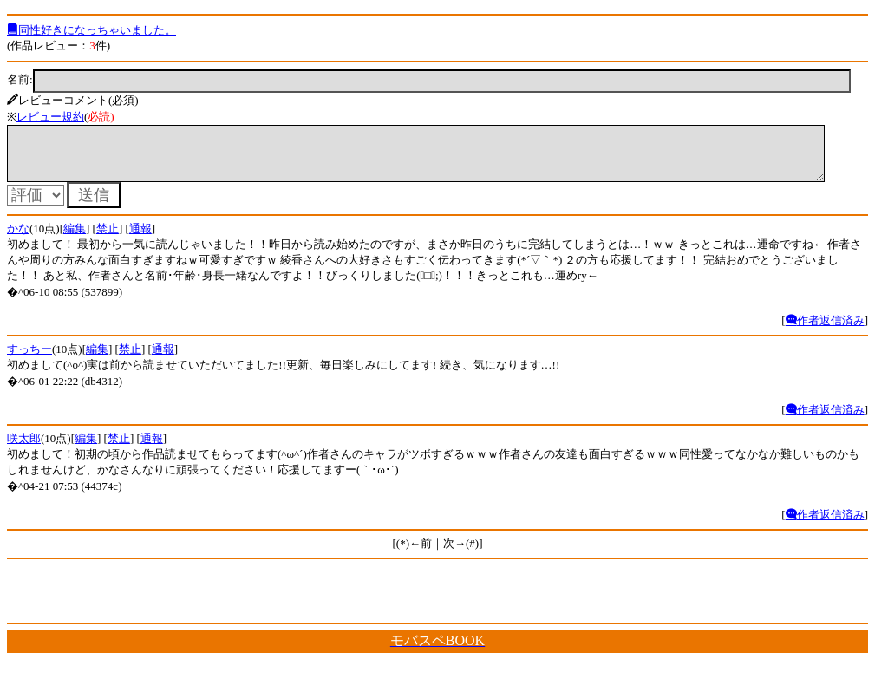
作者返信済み (825, 330)
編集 (74, 238)
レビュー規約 (50, 116)
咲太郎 (24, 448)
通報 (140, 238)
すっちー (29, 359)
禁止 (107, 238)
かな (18, 238)
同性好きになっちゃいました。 (91, 29)
